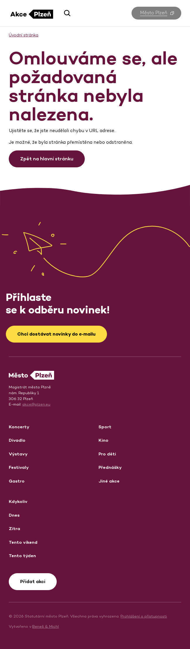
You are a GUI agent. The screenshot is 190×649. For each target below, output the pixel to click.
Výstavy (18, 454)
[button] (65, 13)
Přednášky (110, 467)
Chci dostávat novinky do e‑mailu (56, 334)
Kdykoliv (18, 501)
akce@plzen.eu (36, 404)
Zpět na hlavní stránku (46, 159)
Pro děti (107, 454)
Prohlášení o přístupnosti (143, 616)
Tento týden (22, 555)
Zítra (14, 528)
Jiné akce (109, 481)
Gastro (17, 481)
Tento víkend (23, 542)
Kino (103, 440)
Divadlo (17, 440)
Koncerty (19, 426)
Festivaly (19, 467)
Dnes (14, 515)
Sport (105, 426)
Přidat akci (32, 581)
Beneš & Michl (45, 626)
